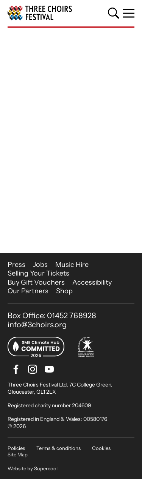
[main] (71, 140)
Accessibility (92, 282)
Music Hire (72, 264)
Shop (64, 291)
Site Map (18, 454)
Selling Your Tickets (38, 273)
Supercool (46, 468)
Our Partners (28, 291)
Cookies (101, 448)
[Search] (113, 13)
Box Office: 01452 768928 (52, 315)
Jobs (40, 264)
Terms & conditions (58, 448)
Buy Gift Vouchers (36, 282)
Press (16, 264)
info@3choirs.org (37, 324)
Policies (16, 448)
